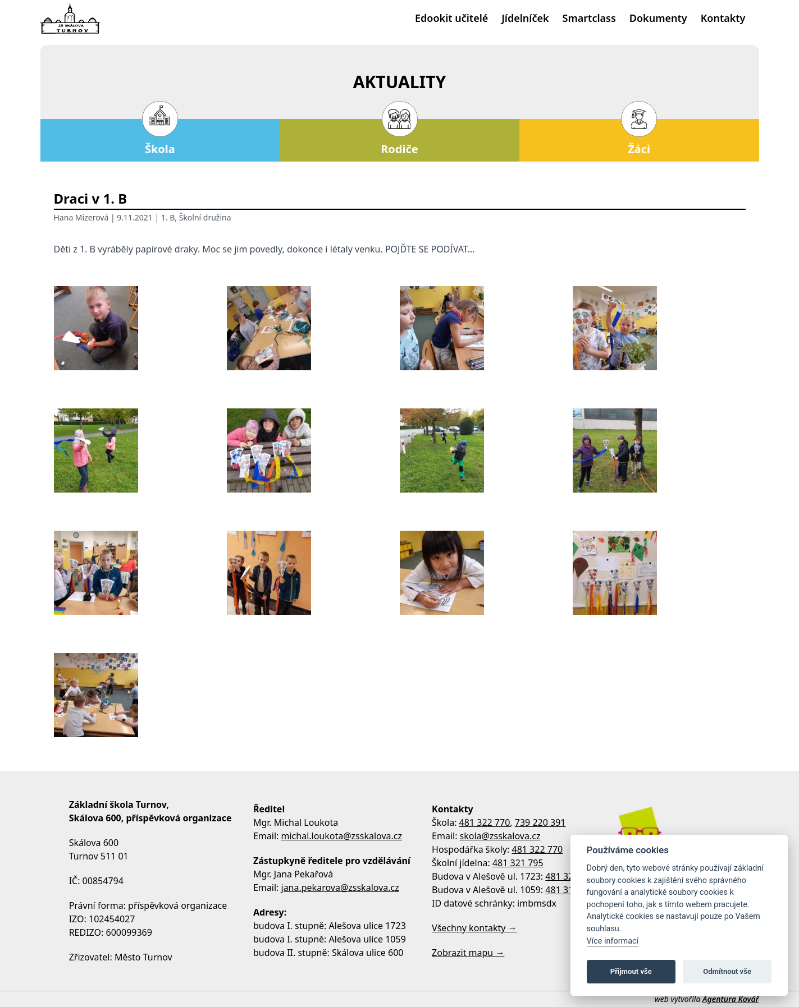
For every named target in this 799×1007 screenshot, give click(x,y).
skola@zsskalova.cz (500, 836)
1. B (168, 217)
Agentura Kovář (730, 999)
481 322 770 (484, 822)
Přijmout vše (631, 971)
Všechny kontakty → (474, 928)
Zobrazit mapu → (468, 952)
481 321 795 (518, 863)
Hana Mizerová (81, 217)
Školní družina (205, 217)
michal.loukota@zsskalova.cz (342, 836)
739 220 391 (540, 822)
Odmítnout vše (727, 971)
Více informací (613, 941)
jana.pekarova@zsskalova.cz (340, 887)
